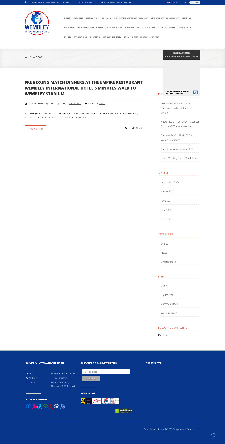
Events (164, 243)
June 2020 (166, 210)
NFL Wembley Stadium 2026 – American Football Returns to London (177, 108)
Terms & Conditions (154, 429)
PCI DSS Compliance (176, 429)
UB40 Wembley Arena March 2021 (179, 158)
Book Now (195, 2)
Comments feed (169, 303)
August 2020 (167, 191)
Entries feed (167, 294)
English (173, 2)
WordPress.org (169, 313)
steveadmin (75, 103)
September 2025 (170, 182)
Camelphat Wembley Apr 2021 (177, 149)
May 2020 (166, 219)
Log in (164, 285)
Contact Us (193, 429)
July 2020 (165, 200)
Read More (35, 128)
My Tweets (163, 335)
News (102, 103)
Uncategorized (168, 261)
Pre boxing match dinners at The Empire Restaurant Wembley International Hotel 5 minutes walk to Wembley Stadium (84, 87)
